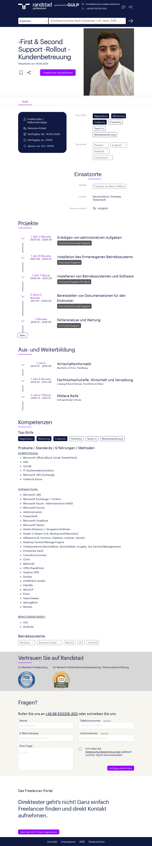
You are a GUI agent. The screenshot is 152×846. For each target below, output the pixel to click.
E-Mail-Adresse (28, 733)
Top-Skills (80, 115)
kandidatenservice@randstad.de (103, 4)
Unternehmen (89, 733)
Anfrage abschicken (120, 768)
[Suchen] (130, 21)
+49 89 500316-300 (96, 8)
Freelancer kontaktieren (58, 72)
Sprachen (80, 144)
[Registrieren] (124, 6)
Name (23, 720)
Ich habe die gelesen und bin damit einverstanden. (108, 751)
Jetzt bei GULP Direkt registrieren (38, 832)
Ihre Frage (25, 745)
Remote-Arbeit (78, 208)
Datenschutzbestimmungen (103, 751)
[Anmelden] (130, 6)
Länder (82, 196)
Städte (82, 185)
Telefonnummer (90, 720)
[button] (33, 21)
